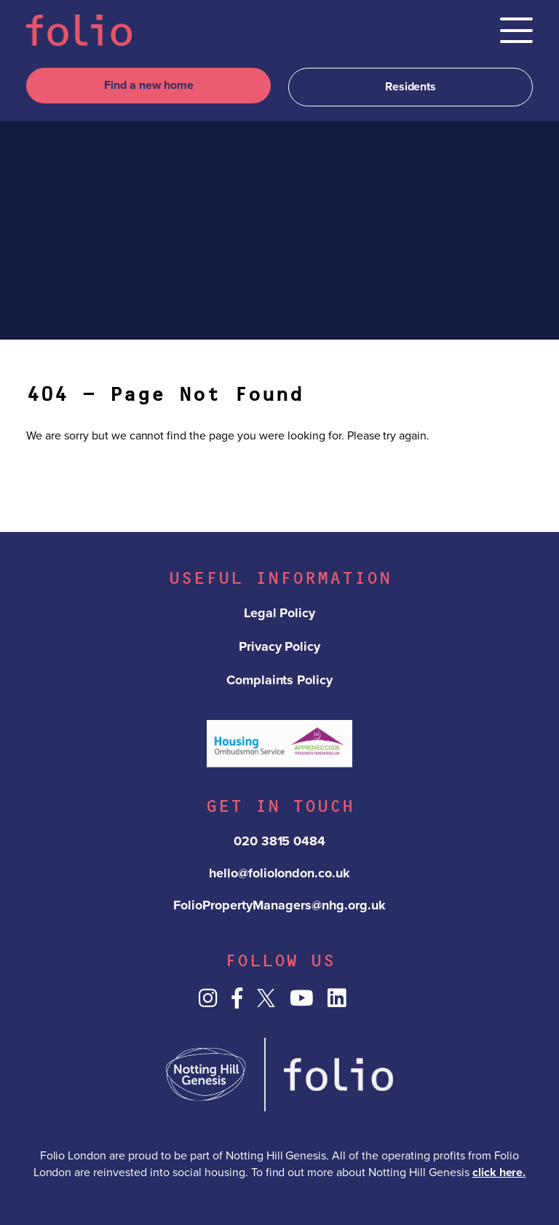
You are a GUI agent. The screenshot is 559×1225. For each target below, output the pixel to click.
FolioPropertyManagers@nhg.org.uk (279, 905)
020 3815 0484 (280, 841)
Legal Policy (280, 613)
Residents (411, 86)
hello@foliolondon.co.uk (280, 873)
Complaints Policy (279, 680)
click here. (499, 1172)
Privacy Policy (280, 646)
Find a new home (149, 85)
